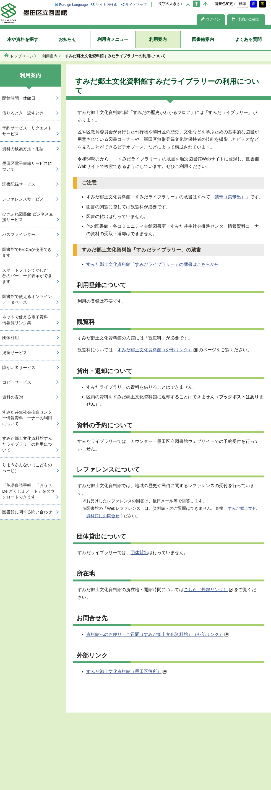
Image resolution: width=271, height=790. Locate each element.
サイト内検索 (106, 4)
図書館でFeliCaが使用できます (27, 252)
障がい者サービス (18, 367)
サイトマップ (136, 4)
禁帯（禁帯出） (230, 196)
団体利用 (10, 337)
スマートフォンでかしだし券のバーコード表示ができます (27, 276)
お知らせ (67, 39)
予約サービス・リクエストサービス (27, 131)
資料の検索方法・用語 (23, 148)
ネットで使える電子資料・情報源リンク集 (27, 320)
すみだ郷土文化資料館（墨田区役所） (123, 671)
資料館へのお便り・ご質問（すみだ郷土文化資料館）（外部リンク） (154, 634)
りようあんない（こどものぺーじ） (27, 467)
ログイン (210, 19)
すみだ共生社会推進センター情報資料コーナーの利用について (27, 418)
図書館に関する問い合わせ (27, 512)
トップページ (21, 56)
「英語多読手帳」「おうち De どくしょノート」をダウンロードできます (28, 491)
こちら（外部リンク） (206, 589)
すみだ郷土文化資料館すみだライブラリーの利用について (27, 444)
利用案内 (158, 39)
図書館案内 (203, 39)
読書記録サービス (18, 184)
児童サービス (14, 352)
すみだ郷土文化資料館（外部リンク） (154, 349)
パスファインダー (18, 234)
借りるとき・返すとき (23, 113)
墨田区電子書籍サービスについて (27, 166)
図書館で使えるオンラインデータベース (27, 299)
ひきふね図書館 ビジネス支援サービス (27, 217)
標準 (242, 4)
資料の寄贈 (12, 397)
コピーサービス (16, 382)
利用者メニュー (112, 39)
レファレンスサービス (23, 199)
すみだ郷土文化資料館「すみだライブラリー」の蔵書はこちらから (152, 264)
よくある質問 (248, 39)
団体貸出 (139, 552)
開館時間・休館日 (18, 98)
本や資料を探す (22, 39)
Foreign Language (73, 4)
